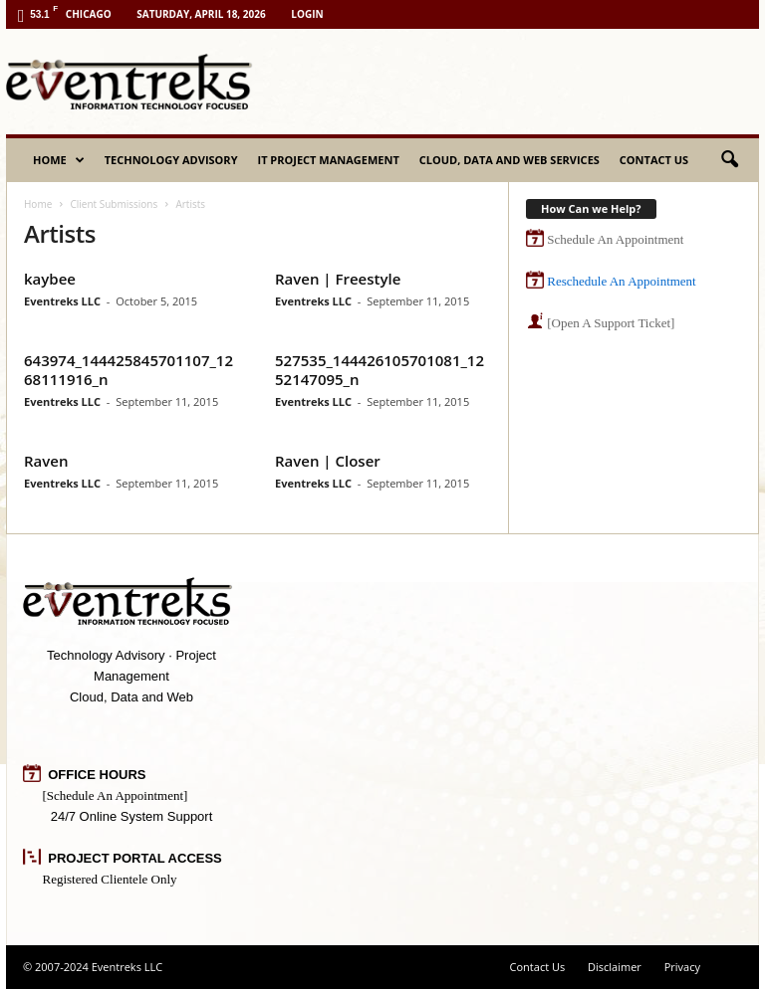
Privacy (682, 966)
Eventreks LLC (62, 301)
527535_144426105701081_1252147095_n (379, 369)
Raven (46, 461)
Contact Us (654, 159)
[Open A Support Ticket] (610, 322)
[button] (729, 160)
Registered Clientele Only (110, 879)
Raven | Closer (328, 461)
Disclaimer (614, 966)
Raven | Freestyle (337, 279)
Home (59, 160)
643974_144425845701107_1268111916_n (128, 369)
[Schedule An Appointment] (115, 795)
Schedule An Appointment (615, 239)
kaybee (50, 279)
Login (307, 14)
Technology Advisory (171, 159)
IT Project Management (328, 159)
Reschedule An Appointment (621, 281)
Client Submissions (113, 204)
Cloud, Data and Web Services (509, 159)
